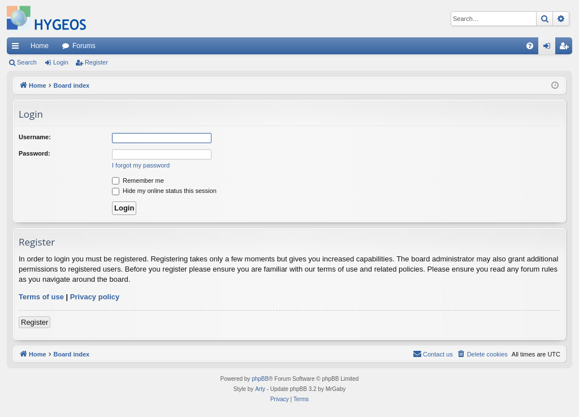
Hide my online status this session (164, 190)
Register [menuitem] (566, 48)
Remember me (138, 180)
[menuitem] (529, 45)
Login (60, 62)
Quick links (17, 48)
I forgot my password (141, 165)
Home (40, 46)
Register (96, 62)
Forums (84, 46)
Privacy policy (94, 297)
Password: (34, 153)
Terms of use (41, 297)
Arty (260, 389)
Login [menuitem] (549, 48)
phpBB (260, 379)
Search (27, 62)
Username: (35, 137)
